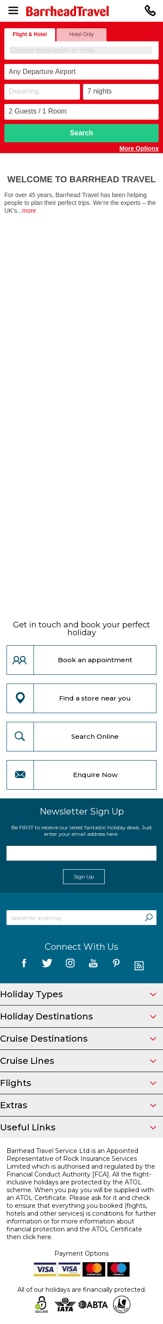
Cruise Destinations (78, 1038)
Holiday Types (78, 994)
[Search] (148, 917)
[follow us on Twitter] (47, 966)
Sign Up (84, 876)
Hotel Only (81, 34)
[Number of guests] (81, 112)
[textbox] (81, 50)
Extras (78, 1105)
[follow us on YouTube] (93, 966)
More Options (139, 148)
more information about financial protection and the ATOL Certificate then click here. (74, 1229)
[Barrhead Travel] (81, 11)
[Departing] (42, 92)
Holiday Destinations (78, 1016)
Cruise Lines (78, 1061)
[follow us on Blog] (139, 966)
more (29, 210)
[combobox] (81, 50)
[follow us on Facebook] (24, 966)
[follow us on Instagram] (70, 966)
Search (81, 133)
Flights (78, 1083)
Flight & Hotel (30, 34)
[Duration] (121, 92)
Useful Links (78, 1127)
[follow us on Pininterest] (116, 966)
